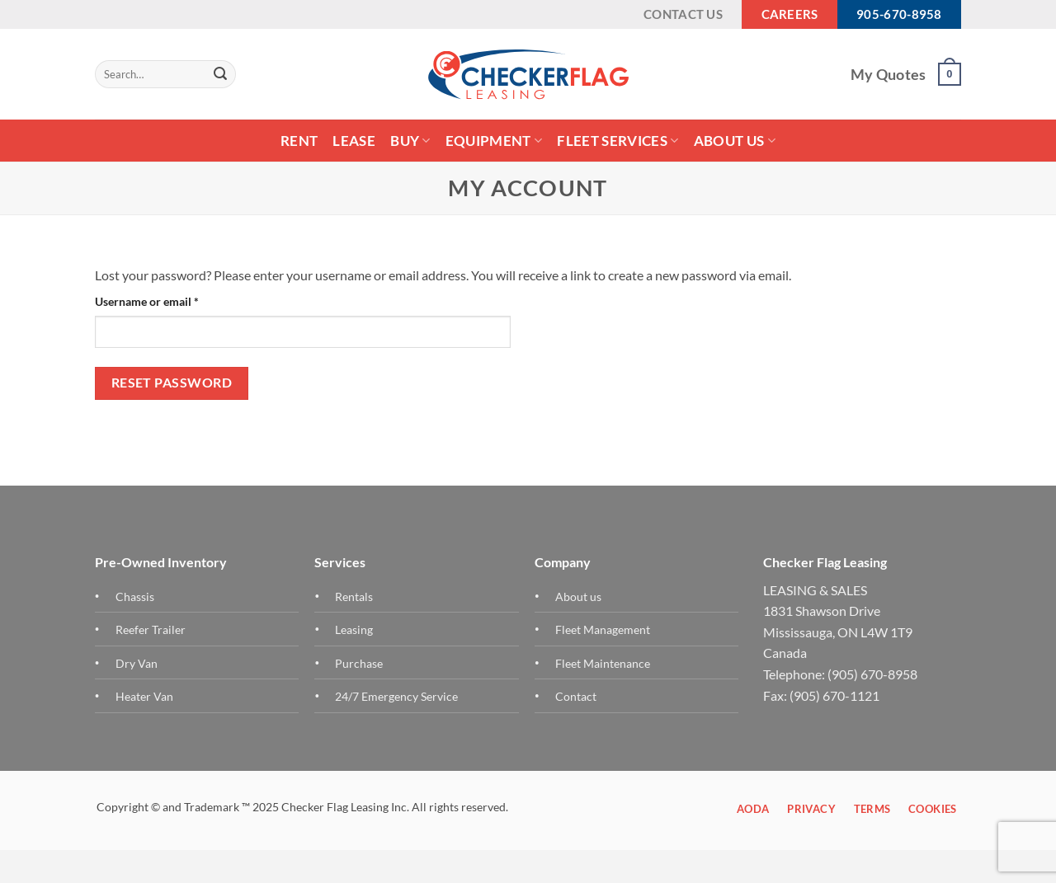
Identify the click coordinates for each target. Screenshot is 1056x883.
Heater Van (144, 696)
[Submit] (220, 74)
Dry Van (137, 663)
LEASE (353, 140)
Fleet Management (602, 629)
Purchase (359, 663)
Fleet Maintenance (602, 663)
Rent (299, 140)
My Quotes (888, 74)
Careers (789, 14)
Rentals (354, 596)
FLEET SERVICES (617, 140)
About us (578, 596)
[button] (949, 74)
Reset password (172, 382)
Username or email (170, 300)
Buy (410, 140)
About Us (735, 140)
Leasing (354, 629)
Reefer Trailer (151, 629)
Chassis (135, 596)
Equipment (494, 140)
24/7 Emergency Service (396, 696)
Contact (575, 696)
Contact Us (683, 14)
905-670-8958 (899, 14)
